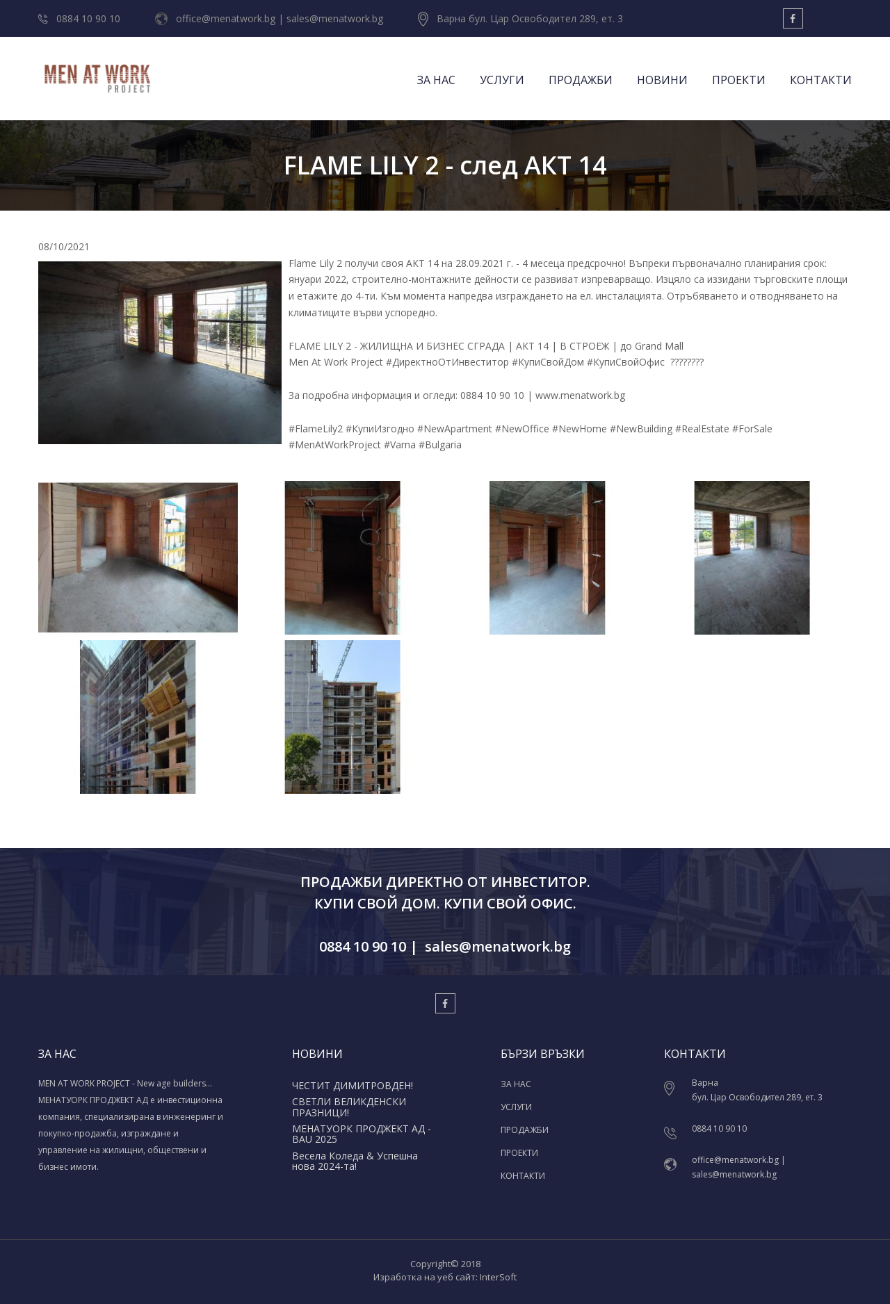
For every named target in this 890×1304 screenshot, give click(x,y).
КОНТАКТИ (821, 80)
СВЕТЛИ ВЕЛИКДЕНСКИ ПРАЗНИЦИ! (349, 1106)
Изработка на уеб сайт (424, 1277)
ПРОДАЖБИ (581, 80)
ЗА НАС (436, 80)
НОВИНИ (662, 80)
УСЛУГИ (502, 80)
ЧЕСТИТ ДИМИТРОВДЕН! (352, 1085)
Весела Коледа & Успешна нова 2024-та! (355, 1161)
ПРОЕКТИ (739, 80)
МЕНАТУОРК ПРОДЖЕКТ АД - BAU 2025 (361, 1134)
